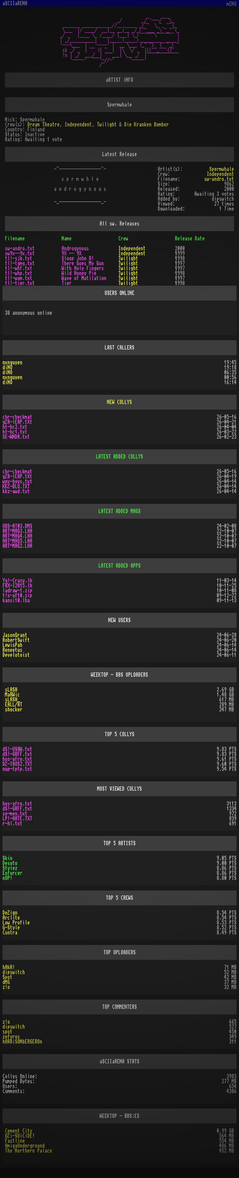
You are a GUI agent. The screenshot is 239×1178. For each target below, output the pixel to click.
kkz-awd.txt (16, 491)
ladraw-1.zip (17, 590)
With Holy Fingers (83, 268)
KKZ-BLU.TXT (16, 486)
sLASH (11, 689)
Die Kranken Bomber (146, 124)
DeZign (9, 912)
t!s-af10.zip (17, 595)
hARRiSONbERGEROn (22, 1041)
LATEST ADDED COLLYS (119, 456)
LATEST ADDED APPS (119, 565)
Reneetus (12, 650)
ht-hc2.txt (14, 426)
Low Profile (16, 922)
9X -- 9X (72, 253)
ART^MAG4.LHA (17, 536)
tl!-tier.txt (20, 283)
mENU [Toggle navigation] (232, 4)
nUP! (7, 878)
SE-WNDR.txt (16, 436)
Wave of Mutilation (84, 278)
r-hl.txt (12, 823)
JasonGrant (14, 635)
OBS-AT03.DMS (17, 526)
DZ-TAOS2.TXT (17, 764)
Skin (7, 858)
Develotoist (16, 655)
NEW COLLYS (119, 402)
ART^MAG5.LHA (17, 540)
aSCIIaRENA (14, 3)
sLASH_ (12, 699)
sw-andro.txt (219, 179)
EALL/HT (13, 704)
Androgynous (75, 248)
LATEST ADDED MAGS (119, 511)
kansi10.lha (16, 600)
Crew (123, 238)
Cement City (18, 1130)
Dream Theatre (43, 124)
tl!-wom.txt (18, 278)
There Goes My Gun (83, 263)
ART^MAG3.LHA (17, 531)
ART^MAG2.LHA (17, 545)
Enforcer (12, 873)
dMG (6, 982)
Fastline (15, 1140)
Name (67, 238)
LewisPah (12, 645)
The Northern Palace (28, 1150)
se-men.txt (14, 813)
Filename (15, 238)
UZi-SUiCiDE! (20, 1135)
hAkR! (8, 967)
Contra (9, 932)
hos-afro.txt (17, 759)
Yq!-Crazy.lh (17, 580)
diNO (7, 367)
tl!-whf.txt (18, 268)
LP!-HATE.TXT (17, 818)
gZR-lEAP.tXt (17, 422)
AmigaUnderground (25, 1145)
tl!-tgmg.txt (20, 263)
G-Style (11, 927)
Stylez (9, 868)
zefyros (11, 1036)
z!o (6, 987)
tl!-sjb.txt (18, 258)
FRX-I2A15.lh (17, 585)
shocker (13, 709)
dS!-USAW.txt (17, 749)
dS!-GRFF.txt (17, 754)
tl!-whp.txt (18, 273)
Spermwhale (221, 169)
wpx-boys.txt (17, 481)
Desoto (9, 863)
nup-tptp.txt (17, 769)
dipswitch (13, 972)
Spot (7, 977)
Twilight (107, 124)
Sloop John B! (78, 258)
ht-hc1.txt (14, 431)
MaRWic (12, 694)
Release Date (190, 238)
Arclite (11, 917)
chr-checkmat (17, 417)
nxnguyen (12, 362)
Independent (78, 124)
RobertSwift (16, 640)
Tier (67, 283)
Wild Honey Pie (79, 273)
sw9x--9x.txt (20, 253)
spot (7, 1031)
